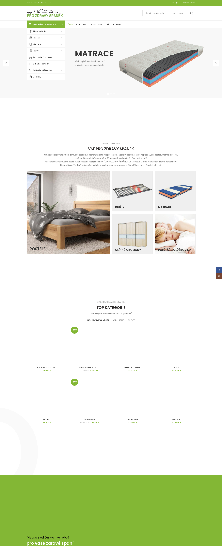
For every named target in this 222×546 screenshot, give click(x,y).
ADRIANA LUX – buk (46, 367)
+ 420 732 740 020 (188, 3)
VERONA (176, 419)
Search (191, 13)
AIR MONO (132, 419)
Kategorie (178, 13)
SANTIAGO (89, 419)
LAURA (176, 367)
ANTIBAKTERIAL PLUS (89, 367)
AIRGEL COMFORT (132, 367)
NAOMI (46, 419)
